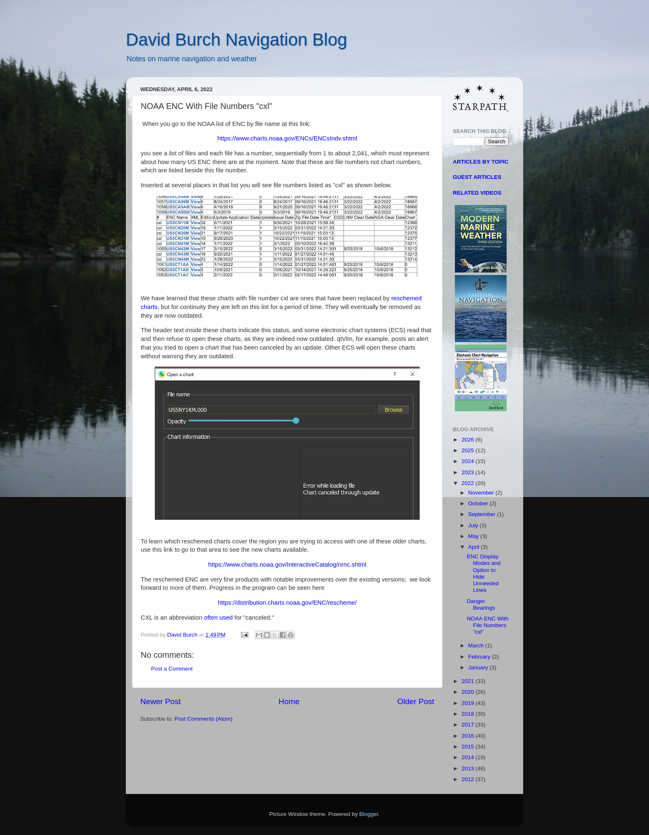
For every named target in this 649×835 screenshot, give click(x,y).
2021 (469, 681)
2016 (469, 736)
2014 (469, 757)
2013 (469, 768)
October (479, 503)
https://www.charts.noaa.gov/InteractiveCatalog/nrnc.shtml (287, 564)
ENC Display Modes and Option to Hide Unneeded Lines (484, 573)
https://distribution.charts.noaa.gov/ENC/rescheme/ (287, 602)
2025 (469, 450)
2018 (469, 714)
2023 (469, 472)
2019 (469, 703)
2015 (469, 746)
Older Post (415, 701)
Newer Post (160, 701)
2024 (469, 461)
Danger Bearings (481, 604)
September (482, 514)
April (474, 547)
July (474, 525)
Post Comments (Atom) (204, 719)
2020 (469, 692)
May (474, 536)
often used (218, 617)
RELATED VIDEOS (477, 193)
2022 (469, 483)
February (480, 657)
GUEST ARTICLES (477, 177)
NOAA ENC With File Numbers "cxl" (488, 625)
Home (289, 701)
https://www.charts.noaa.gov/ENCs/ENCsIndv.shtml (287, 138)
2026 (469, 440)
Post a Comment (172, 669)
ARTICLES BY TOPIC (481, 162)
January (479, 667)
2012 (469, 779)
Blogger (368, 814)
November (481, 493)
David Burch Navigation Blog (236, 39)
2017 (469, 725)
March (476, 645)
